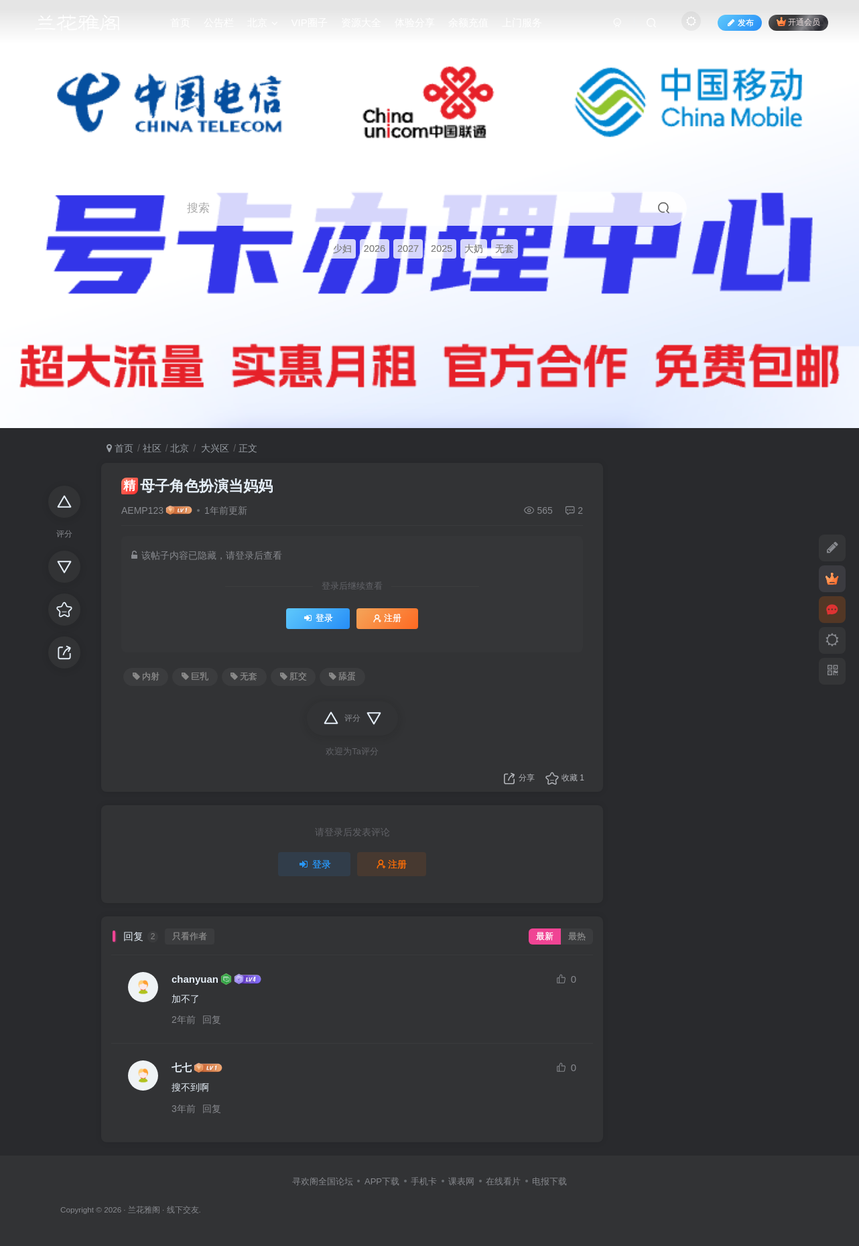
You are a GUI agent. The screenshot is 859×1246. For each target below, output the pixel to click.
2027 (408, 248)
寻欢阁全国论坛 (322, 1181)
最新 (544, 936)
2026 (374, 248)
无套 (504, 248)
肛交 (293, 676)
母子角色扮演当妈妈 (197, 486)
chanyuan (195, 979)
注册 (387, 618)
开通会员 (798, 22)
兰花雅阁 (144, 1209)
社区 (152, 448)
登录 (318, 618)
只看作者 (189, 936)
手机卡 (424, 1181)
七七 (182, 1067)
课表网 (461, 1181)
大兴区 (213, 448)
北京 (179, 448)
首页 (120, 448)
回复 (211, 1019)
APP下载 (382, 1181)
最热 (577, 936)
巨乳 (195, 676)
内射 (146, 676)
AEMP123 (142, 510)
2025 (441, 248)
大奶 (473, 248)
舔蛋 (342, 676)
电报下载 (549, 1181)
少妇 (342, 248)
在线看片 (503, 1181)
